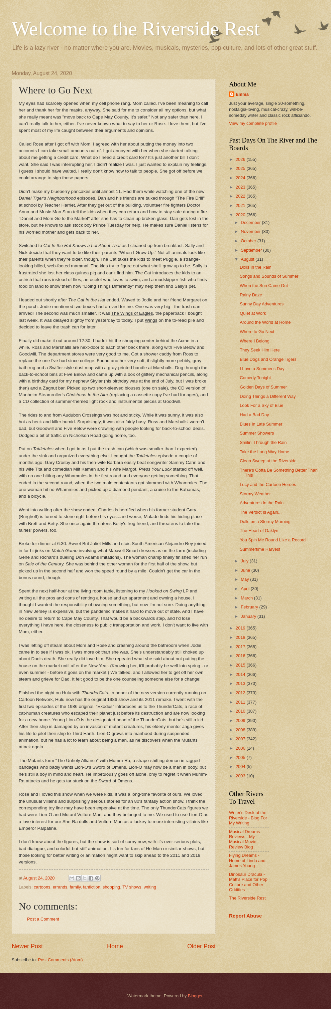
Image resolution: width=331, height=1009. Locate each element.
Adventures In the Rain (262, 502)
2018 (241, 637)
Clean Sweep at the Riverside (268, 460)
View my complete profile (253, 123)
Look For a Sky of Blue (261, 405)
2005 (241, 757)
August (248, 259)
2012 (241, 692)
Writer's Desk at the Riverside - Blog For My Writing (248, 817)
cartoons (42, 887)
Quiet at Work (253, 313)
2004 (241, 766)
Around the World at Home (265, 322)
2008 (241, 729)
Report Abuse (245, 916)
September (252, 250)
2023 (241, 187)
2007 (241, 738)
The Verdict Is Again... (261, 512)
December (251, 222)
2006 (241, 748)
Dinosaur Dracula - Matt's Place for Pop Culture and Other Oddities (248, 882)
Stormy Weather (255, 493)
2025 (241, 168)
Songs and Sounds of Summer (269, 276)
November (251, 231)
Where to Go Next (257, 331)
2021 (241, 205)
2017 (241, 646)
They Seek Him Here (260, 349)
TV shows (131, 887)
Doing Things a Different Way (268, 396)
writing (150, 887)
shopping (111, 887)
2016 (241, 655)
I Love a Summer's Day (262, 368)
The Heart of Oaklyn (259, 530)
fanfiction (91, 887)
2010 (241, 711)
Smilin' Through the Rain (263, 442)
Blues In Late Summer (261, 424)
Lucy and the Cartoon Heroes (268, 484)
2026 (241, 159)
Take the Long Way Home (264, 451)
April (245, 588)
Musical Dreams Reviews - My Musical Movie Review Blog (244, 839)
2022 (241, 196)
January (249, 616)
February (250, 606)
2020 (241, 214)
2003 (241, 775)
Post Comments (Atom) (60, 959)
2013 (241, 683)
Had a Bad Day (254, 414)
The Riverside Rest (247, 898)
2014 (241, 674)
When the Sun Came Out (264, 285)
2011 (241, 702)
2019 (241, 627)
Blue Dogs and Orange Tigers (268, 359)
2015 (241, 665)
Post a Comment (43, 919)
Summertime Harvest (260, 549)
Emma (242, 94)
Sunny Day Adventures (262, 303)
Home (115, 946)
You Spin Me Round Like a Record (273, 539)
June (246, 570)
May (245, 579)
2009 (241, 720)
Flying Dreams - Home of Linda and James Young (247, 860)
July (245, 560)
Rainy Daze (251, 294)
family (75, 887)
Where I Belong (254, 340)
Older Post (201, 946)
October (249, 240)
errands (60, 887)
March (247, 597)
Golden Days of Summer (263, 387)
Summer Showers (257, 433)
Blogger (195, 995)
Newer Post (27, 946)
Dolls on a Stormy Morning (265, 521)
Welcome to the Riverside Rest (136, 29)
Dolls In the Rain (255, 267)
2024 (241, 177)
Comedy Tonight (255, 377)
